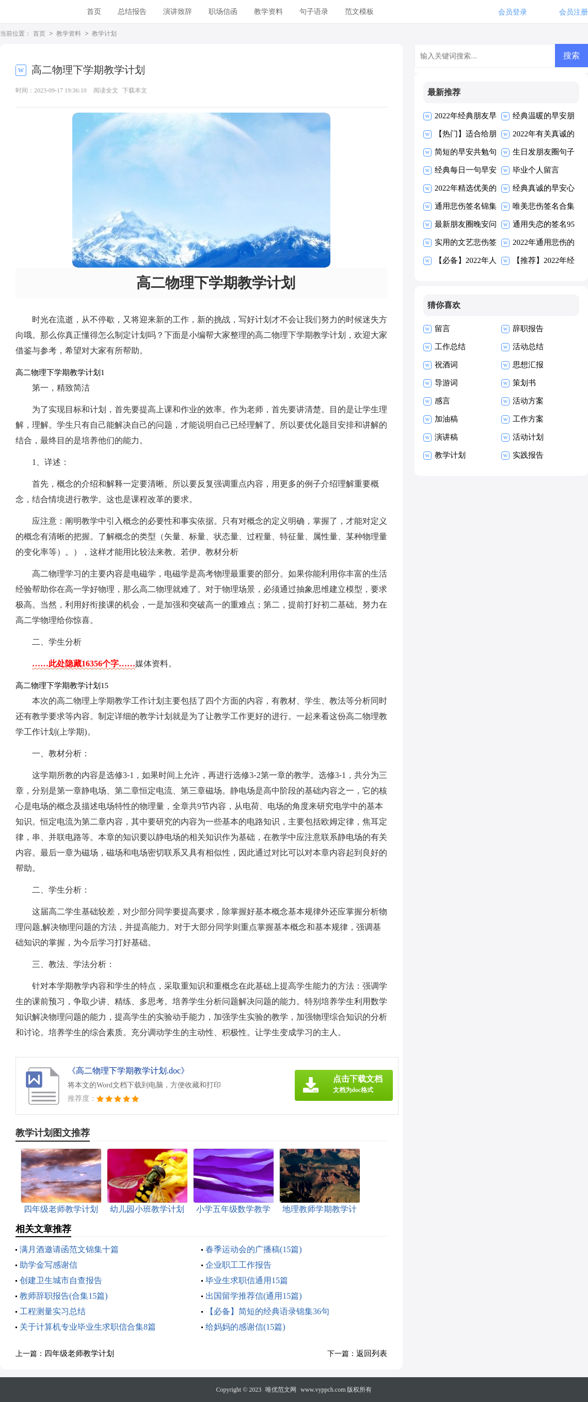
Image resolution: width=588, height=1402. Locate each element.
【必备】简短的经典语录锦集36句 (267, 1311)
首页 (94, 11)
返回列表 (371, 1353)
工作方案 (528, 419)
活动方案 (528, 401)
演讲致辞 (177, 11)
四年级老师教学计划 (79, 1353)
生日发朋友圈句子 (544, 152)
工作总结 (450, 346)
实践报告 (528, 455)
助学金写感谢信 (48, 1264)
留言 (442, 328)
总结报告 (132, 11)
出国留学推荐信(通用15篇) (253, 1295)
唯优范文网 (280, 1389)
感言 (442, 401)
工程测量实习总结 (53, 1311)
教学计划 (104, 34)
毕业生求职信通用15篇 (246, 1280)
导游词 (446, 383)
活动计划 (528, 437)
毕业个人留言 (536, 170)
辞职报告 (528, 328)
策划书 (524, 383)
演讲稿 (446, 437)
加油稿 (446, 419)
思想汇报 (528, 365)
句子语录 (313, 11)
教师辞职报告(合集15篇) (64, 1295)
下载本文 (134, 90)
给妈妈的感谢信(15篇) (245, 1326)
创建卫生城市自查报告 (61, 1280)
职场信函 (223, 11)
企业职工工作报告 (238, 1264)
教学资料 (268, 11)
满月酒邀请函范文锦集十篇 (69, 1249)
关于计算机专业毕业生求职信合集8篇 (88, 1326)
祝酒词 (446, 365)
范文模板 (359, 11)
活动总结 (528, 346)
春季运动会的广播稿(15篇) (253, 1249)
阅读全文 (105, 90)
